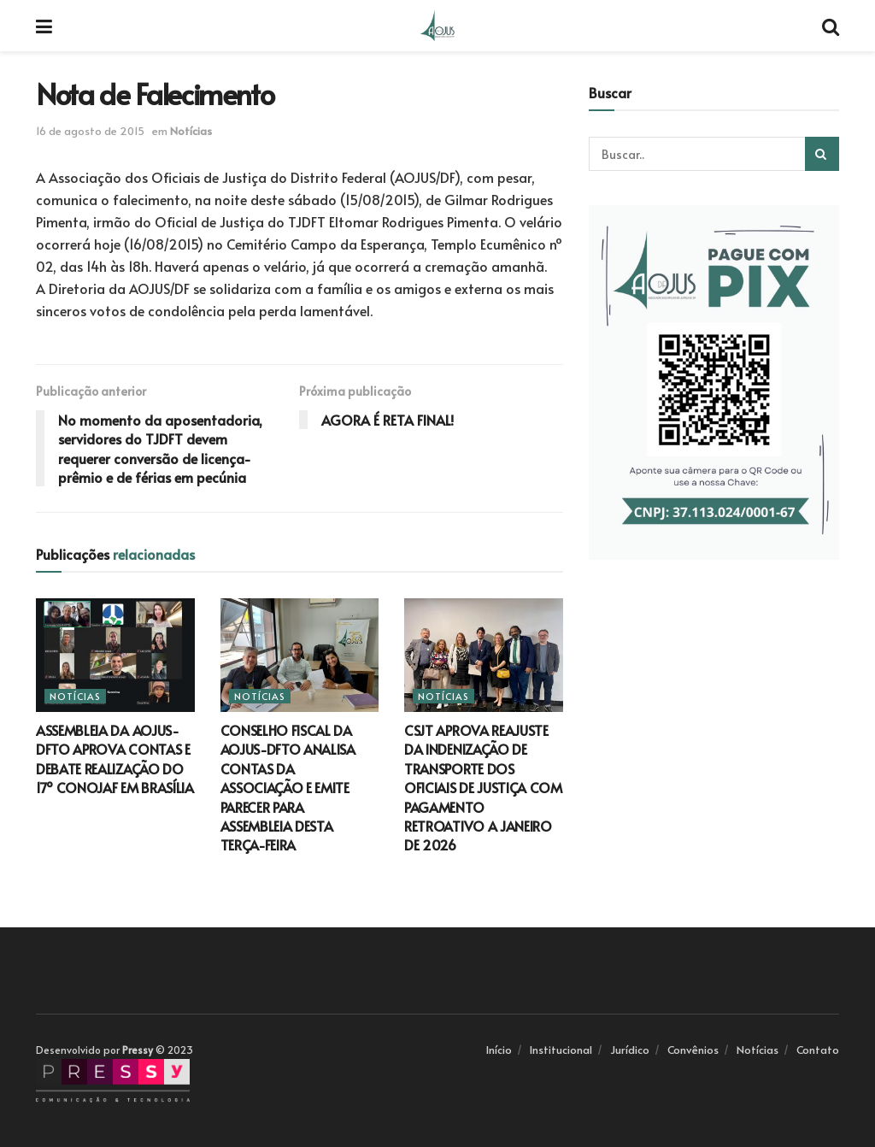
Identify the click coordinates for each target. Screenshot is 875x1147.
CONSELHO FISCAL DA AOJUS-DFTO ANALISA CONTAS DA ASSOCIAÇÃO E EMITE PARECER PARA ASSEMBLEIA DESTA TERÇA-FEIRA (287, 787)
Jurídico (629, 1049)
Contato (817, 1049)
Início (499, 1049)
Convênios (693, 1049)
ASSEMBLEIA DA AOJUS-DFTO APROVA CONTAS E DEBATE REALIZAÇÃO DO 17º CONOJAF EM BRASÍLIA (115, 759)
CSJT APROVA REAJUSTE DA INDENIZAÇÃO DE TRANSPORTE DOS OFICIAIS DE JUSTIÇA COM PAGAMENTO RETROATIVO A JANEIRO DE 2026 (483, 787)
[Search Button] (822, 154)
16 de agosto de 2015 (90, 130)
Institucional (561, 1049)
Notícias (191, 130)
